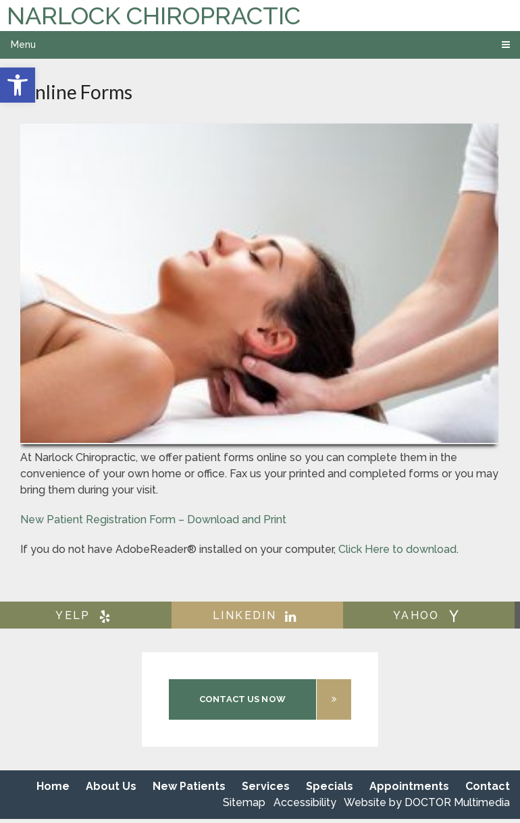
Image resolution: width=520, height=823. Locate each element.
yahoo (429, 615)
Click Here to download (397, 549)
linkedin (257, 615)
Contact (487, 786)
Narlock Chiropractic (154, 15)
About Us (111, 786)
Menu (23, 44)
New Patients (189, 786)
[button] (17, 85)
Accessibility (305, 802)
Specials (329, 786)
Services (266, 786)
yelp (85, 615)
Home (53, 786)
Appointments (409, 786)
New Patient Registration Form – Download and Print (153, 519)
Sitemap (244, 802)
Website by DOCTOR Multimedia (427, 802)
